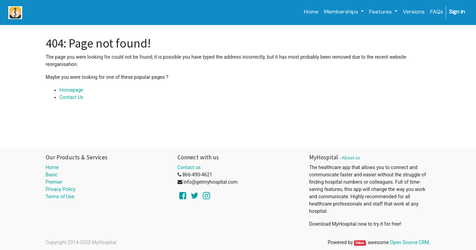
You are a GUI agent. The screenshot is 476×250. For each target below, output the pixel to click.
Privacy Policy (61, 189)
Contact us (189, 167)
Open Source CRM (409, 242)
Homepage (71, 90)
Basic (52, 174)
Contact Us (72, 97)
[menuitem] (311, 11)
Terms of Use (60, 196)
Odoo (359, 243)
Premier (54, 182)
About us (351, 158)
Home (52, 167)
